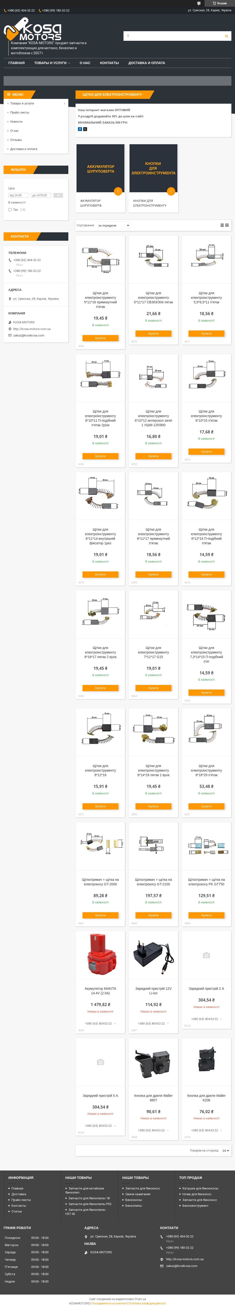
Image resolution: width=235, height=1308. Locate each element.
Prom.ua (140, 1299)
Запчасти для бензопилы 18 (89, 1198)
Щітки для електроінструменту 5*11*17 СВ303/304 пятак (153, 297)
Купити (100, 338)
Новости (16, 121)
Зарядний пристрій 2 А (206, 988)
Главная (16, 63)
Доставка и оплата (147, 63)
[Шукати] (226, 36)
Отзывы (16, 140)
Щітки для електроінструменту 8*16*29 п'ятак (206, 770)
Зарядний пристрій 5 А (100, 1096)
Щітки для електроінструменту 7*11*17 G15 (153, 652)
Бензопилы (133, 1205)
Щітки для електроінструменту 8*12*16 (100, 770)
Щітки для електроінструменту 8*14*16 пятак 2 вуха (153, 770)
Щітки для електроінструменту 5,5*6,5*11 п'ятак (206, 297)
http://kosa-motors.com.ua (32, 329)
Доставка (19, 1194)
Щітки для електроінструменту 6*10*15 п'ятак (206, 415)
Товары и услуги (50, 63)
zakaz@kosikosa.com (28, 335)
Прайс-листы (19, 112)
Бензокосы (133, 1200)
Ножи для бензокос (197, 1194)
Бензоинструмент (195, 1205)
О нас (85, 63)
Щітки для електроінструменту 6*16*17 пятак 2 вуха (100, 652)
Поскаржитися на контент (109, 1303)
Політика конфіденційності (147, 1303)
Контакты (109, 63)
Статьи (17, 1211)
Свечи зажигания (137, 1194)
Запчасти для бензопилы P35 (90, 1204)
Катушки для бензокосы (200, 1188)
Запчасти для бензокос (142, 1188)
